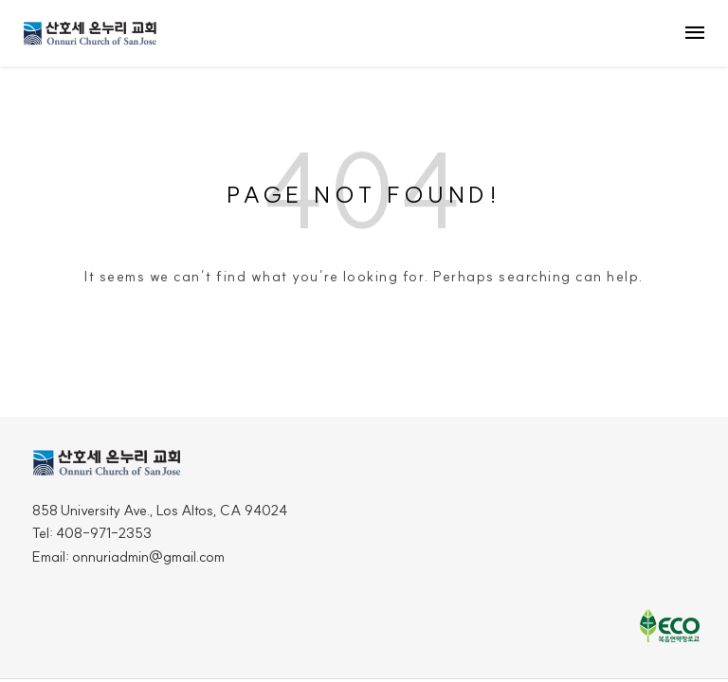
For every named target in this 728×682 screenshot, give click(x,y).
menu (694, 33)
